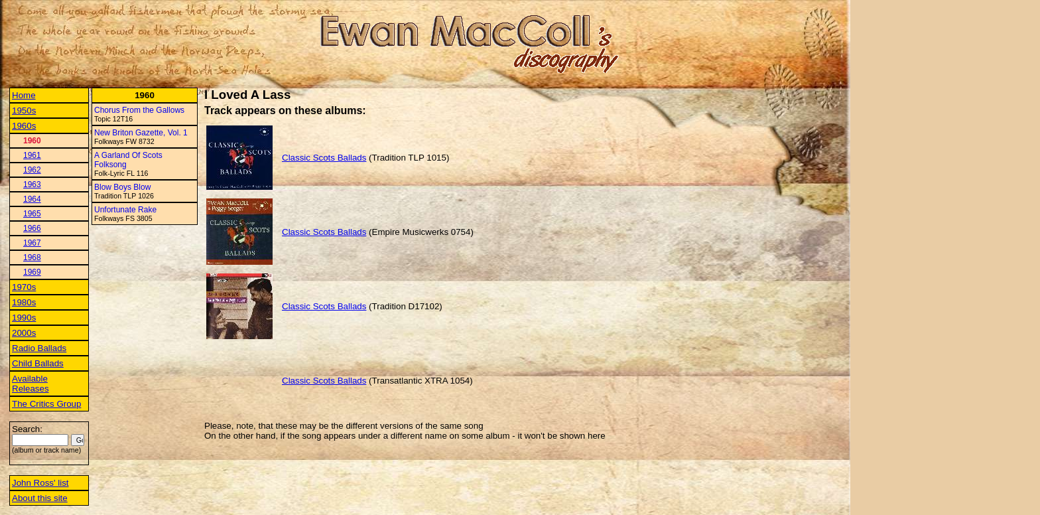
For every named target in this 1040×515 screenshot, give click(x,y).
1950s (24, 110)
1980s (24, 302)
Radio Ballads (39, 348)
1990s (24, 318)
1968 (32, 257)
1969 (32, 272)
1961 (32, 155)
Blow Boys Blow (122, 187)
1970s (24, 287)
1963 (32, 184)
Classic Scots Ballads (324, 158)
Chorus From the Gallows (139, 110)
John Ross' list (40, 483)
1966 (32, 228)
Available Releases (30, 384)
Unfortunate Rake (125, 209)
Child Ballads (38, 363)
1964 (32, 199)
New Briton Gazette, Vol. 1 (141, 132)
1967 (32, 243)
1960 (32, 140)
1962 (32, 170)
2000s (24, 333)
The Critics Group (46, 404)
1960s (24, 126)
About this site (40, 498)
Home (24, 95)
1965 (32, 213)
